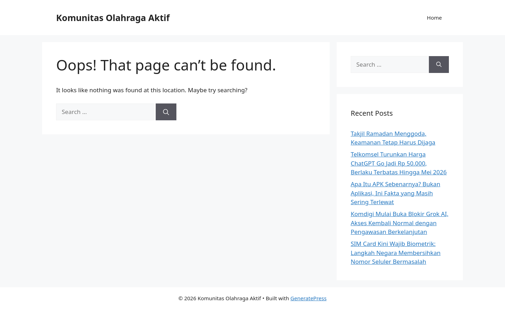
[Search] (166, 111)
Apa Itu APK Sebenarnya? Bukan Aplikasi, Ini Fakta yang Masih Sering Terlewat (395, 193)
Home (434, 17)
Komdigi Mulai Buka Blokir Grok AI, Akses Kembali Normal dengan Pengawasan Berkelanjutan (400, 223)
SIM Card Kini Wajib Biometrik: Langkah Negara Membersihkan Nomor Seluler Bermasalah (395, 253)
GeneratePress (308, 298)
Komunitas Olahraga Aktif (113, 17)
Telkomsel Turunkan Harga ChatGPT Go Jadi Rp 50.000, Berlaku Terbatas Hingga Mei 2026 (399, 163)
